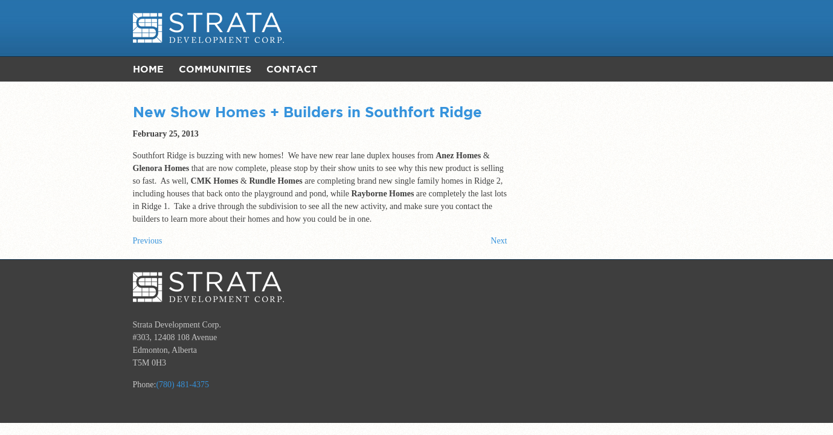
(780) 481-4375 (182, 384)
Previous (147, 240)
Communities (215, 68)
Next (498, 240)
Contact (291, 68)
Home (148, 68)
